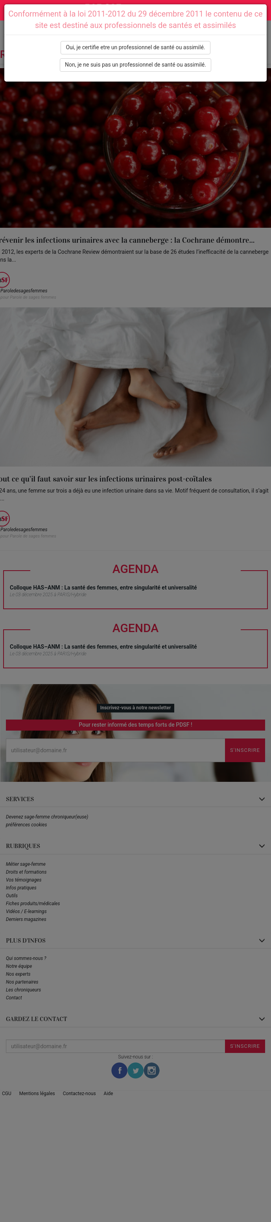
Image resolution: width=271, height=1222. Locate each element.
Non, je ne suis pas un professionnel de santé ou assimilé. (135, 64)
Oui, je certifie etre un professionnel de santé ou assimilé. (135, 47)
